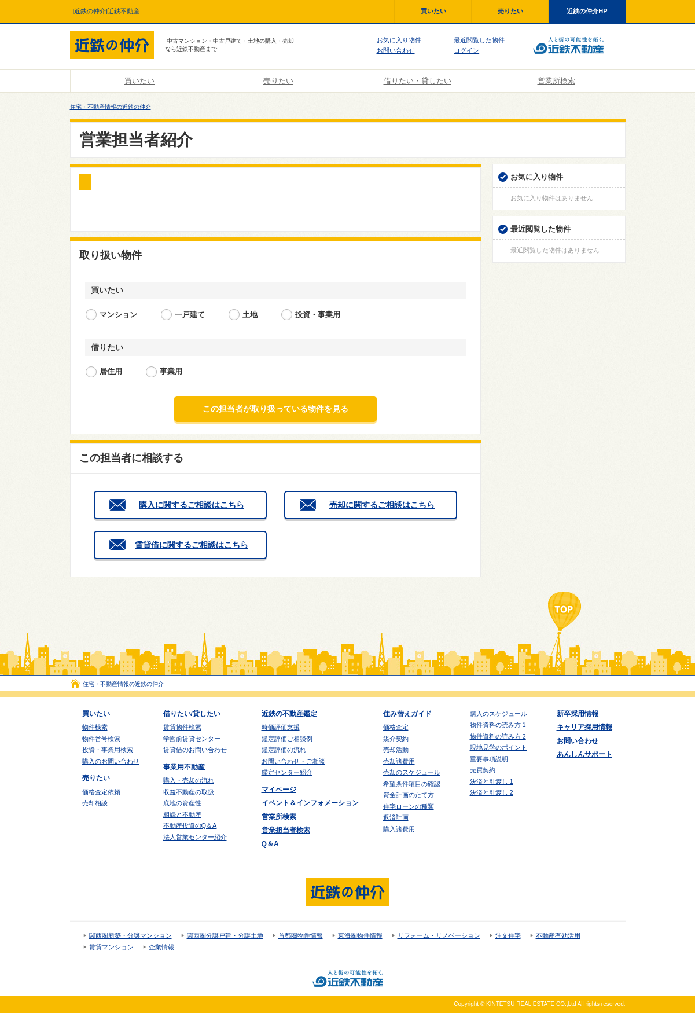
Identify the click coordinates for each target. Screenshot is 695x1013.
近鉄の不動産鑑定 (289, 714)
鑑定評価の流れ (284, 749)
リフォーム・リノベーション (439, 935)
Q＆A (270, 844)
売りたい (510, 11)
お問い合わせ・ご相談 (293, 761)
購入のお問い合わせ (110, 761)
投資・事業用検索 (107, 749)
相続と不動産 (182, 814)
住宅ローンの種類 (408, 806)
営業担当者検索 (286, 830)
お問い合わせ (396, 50)
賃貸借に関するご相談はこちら (191, 544)
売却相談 (95, 802)
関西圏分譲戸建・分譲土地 (225, 935)
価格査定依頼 (101, 791)
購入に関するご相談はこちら (191, 504)
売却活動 (396, 749)
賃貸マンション (111, 947)
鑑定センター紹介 (287, 772)
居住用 (111, 371)
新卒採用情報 (577, 714)
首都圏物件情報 (300, 935)
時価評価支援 (281, 727)
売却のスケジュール (411, 772)
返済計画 (396, 817)
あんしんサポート (584, 754)
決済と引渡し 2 (491, 792)
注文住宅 (508, 935)
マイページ (279, 790)
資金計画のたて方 (408, 794)
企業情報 (161, 947)
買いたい (433, 11)
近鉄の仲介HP (587, 11)
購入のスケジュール (498, 713)
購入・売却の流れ (188, 780)
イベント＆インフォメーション (310, 803)
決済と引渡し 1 (491, 781)
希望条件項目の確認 (411, 783)
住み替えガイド (407, 714)
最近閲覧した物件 (479, 39)
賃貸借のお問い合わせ (195, 749)
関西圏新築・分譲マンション (130, 935)
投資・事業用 (317, 314)
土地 (250, 314)
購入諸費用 (399, 828)
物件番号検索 (101, 738)
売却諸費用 (399, 761)
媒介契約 (396, 738)
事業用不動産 (184, 767)
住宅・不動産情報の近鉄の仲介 (110, 107)
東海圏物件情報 (360, 935)
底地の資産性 (182, 802)
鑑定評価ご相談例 (287, 738)
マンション (118, 314)
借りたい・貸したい (417, 80)
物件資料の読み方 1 (498, 724)
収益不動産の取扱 (188, 791)
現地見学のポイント (498, 747)
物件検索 (95, 727)
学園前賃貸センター (191, 738)
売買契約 (482, 769)
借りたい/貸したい (191, 714)
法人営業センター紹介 (195, 837)
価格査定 (396, 727)
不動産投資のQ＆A (190, 825)
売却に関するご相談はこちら (382, 504)
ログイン (466, 50)
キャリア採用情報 (584, 727)
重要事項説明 (489, 758)
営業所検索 (556, 80)
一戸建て (190, 314)
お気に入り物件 (399, 39)
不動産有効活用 (558, 935)
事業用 (171, 371)
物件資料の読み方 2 (498, 736)
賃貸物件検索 (182, 727)
